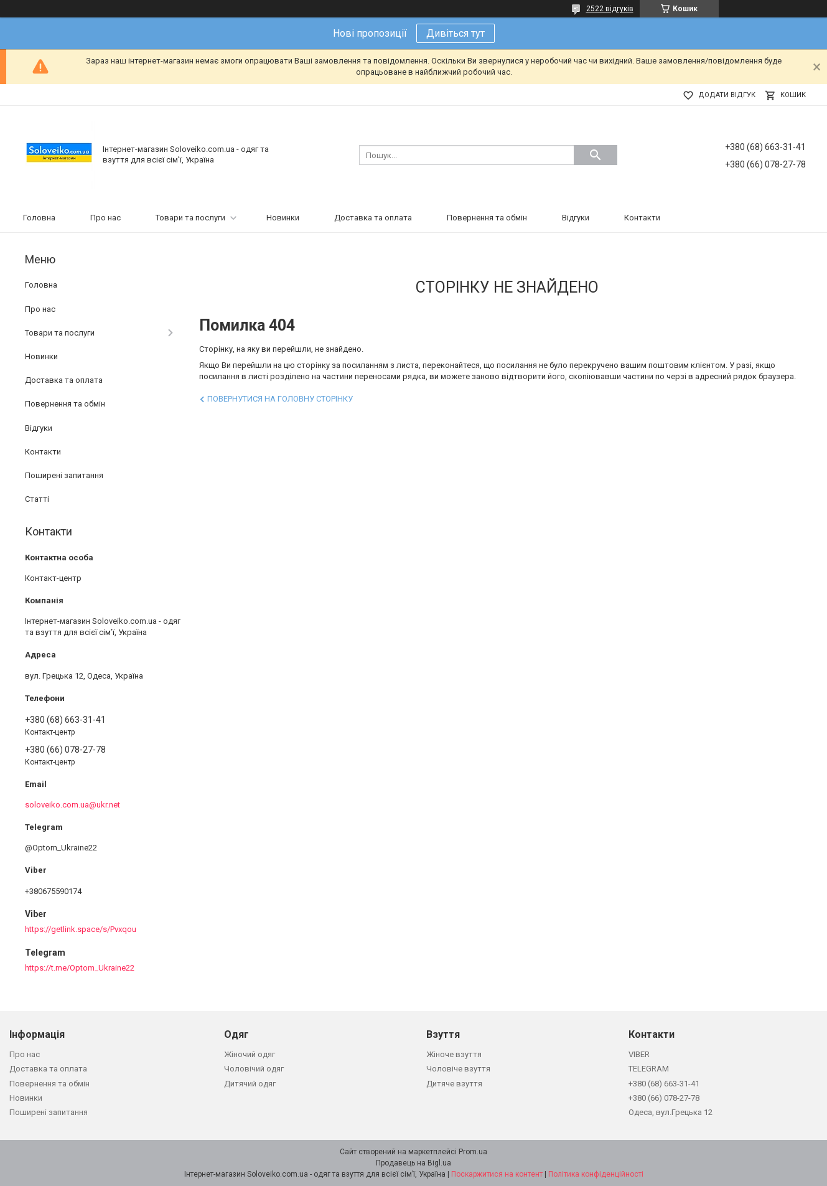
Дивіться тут (455, 33)
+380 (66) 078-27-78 (663, 1098)
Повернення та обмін (487, 217)
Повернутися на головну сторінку (280, 398)
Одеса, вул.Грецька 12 (670, 1112)
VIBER (639, 1054)
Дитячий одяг (250, 1083)
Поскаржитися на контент (497, 1174)
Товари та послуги (190, 217)
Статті (37, 499)
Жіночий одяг (249, 1054)
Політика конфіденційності (595, 1174)
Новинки (282, 217)
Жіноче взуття (454, 1054)
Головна (39, 217)
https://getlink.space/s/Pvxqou (80, 929)
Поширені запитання (64, 475)
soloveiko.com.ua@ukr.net (72, 804)
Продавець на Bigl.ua (413, 1163)
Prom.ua (473, 1151)
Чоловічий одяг (254, 1068)
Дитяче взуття (454, 1083)
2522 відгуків (609, 8)
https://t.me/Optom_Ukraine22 (79, 967)
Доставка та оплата (373, 217)
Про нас (105, 217)
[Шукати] (595, 155)
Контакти (642, 217)
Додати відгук (726, 95)
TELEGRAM (648, 1068)
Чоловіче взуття (458, 1068)
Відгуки (575, 217)
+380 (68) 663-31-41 (663, 1083)
